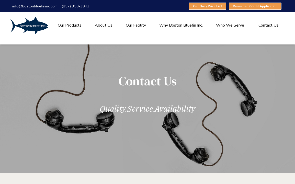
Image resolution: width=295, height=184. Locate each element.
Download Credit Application (255, 6)
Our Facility (136, 25)
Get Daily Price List (207, 6)
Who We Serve (230, 25)
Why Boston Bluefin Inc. (181, 25)
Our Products (70, 25)
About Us (103, 25)
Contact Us (268, 25)
